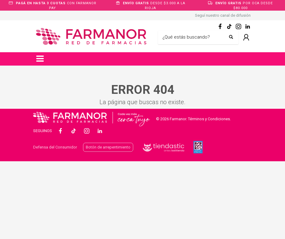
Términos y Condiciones (209, 119)
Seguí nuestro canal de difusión (223, 15)
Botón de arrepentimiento (108, 147)
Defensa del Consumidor (55, 147)
